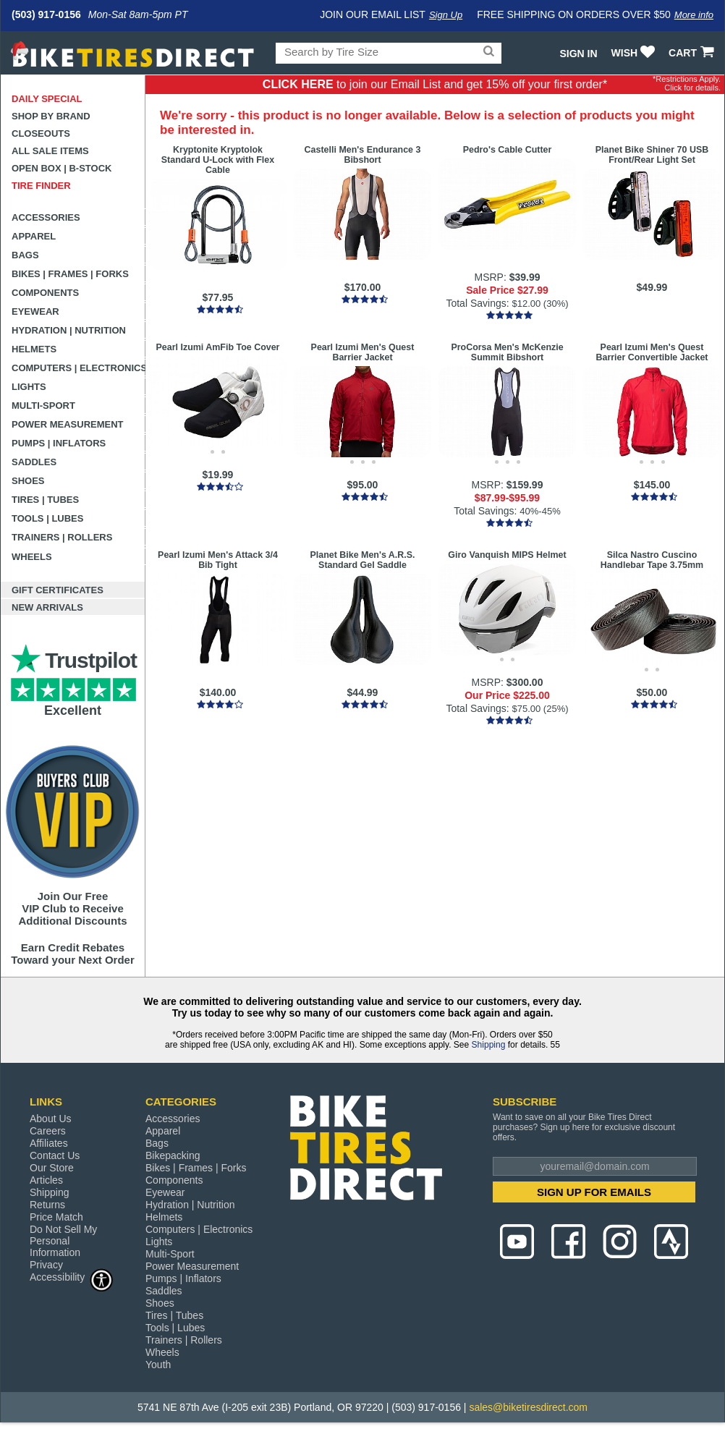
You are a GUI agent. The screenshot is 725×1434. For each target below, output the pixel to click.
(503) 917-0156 (46, 14)
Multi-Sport (43, 405)
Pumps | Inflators (59, 443)
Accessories (46, 217)
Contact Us (55, 1155)
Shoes (28, 480)
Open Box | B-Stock (61, 168)
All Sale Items (50, 150)
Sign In (578, 53)
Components (45, 292)
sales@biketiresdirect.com (528, 1407)
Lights (29, 386)
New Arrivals (47, 607)
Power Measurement (68, 424)
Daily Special (47, 98)
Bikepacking (172, 1155)
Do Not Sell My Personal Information (63, 1240)
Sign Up (445, 14)
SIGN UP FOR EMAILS (594, 1192)
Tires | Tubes (45, 499)
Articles (46, 1180)
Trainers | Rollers (62, 537)
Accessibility (72, 1276)
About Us (51, 1118)
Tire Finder (41, 185)
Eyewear (35, 311)
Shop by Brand (51, 116)
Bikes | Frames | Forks (70, 273)
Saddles (34, 462)
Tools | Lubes (47, 518)
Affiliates (49, 1143)
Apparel (34, 236)
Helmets (34, 349)
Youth (158, 1364)
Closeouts (41, 133)
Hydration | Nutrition (69, 330)
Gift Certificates (57, 590)
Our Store (52, 1168)
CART (693, 53)
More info (693, 14)
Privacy (46, 1264)
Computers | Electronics (78, 367)
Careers (48, 1131)
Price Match (56, 1217)
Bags (25, 255)
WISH (634, 53)
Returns (47, 1204)
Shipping (489, 1045)
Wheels (32, 556)
